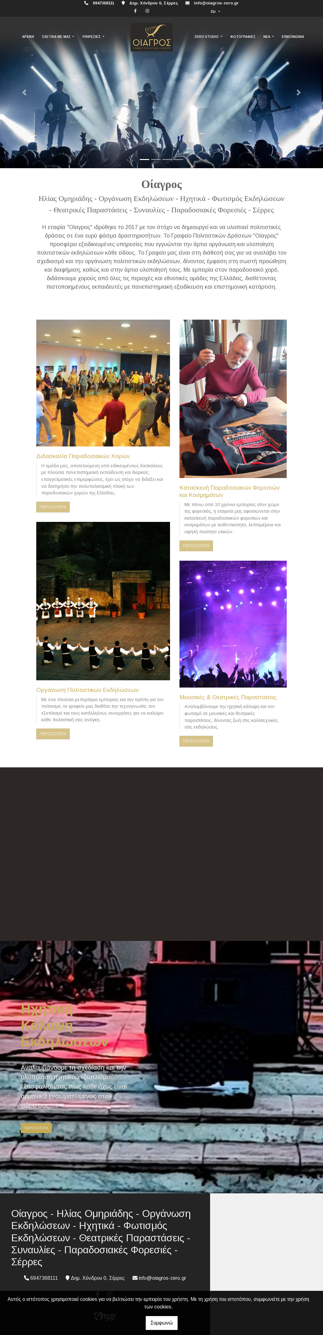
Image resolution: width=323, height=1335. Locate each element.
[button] (24, 92)
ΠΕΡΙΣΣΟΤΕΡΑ (53, 507)
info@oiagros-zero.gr (216, 3)
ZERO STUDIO (207, 36)
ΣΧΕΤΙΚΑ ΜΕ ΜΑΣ (57, 36)
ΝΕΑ (267, 36)
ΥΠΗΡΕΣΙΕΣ (92, 36)
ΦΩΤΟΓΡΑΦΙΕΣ (242, 36)
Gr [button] (214, 11)
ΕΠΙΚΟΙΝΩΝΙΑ (293, 36)
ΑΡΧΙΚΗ (28, 36)
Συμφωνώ (161, 1323)
